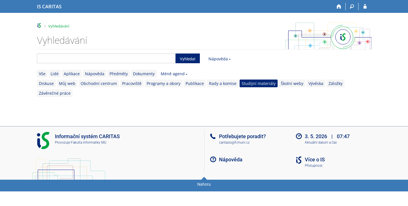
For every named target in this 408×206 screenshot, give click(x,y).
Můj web (67, 83)
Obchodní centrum (99, 83)
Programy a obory (163, 83)
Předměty (119, 73)
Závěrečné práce (55, 93)
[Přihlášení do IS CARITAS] (365, 6)
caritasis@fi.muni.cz (234, 142)
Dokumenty (144, 73)
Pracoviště (132, 83)
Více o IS (315, 160)
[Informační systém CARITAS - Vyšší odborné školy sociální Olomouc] (49, 6)
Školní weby (292, 83)
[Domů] (339, 6)
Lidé (55, 73)
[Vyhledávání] (352, 6)
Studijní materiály (259, 83)
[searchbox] (106, 58)
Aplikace (72, 73)
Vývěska (316, 83)
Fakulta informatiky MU (88, 142)
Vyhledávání (58, 26)
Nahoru (204, 184)
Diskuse (46, 83)
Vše (42, 73)
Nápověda (218, 59)
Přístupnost (314, 166)
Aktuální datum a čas (321, 142)
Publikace (195, 83)
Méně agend (173, 73)
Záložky (336, 83)
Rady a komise (222, 83)
